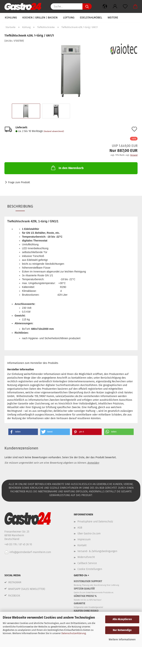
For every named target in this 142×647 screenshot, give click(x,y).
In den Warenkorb (67, 168)
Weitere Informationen (122, 639)
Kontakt (82, 545)
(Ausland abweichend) (54, 131)
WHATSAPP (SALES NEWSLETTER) (26, 589)
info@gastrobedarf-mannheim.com (27, 552)
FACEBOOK (14, 595)
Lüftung (68, 17)
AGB (79, 527)
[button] (105, 6)
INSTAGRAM (14, 582)
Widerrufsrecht (86, 557)
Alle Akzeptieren (122, 619)
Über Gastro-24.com (89, 533)
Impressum (84, 539)
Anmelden (93, 462)
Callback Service (87, 563)
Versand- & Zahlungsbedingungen (97, 551)
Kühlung (11, 17)
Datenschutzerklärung (73, 633)
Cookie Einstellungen (89, 569)
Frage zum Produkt (19, 182)
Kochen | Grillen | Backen (40, 17)
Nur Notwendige (122, 630)
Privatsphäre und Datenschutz (95, 521)
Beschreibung (20, 206)
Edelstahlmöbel (91, 17)
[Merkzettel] (125, 6)
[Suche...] (87, 6)
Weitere (113, 17)
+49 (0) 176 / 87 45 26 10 (18, 544)
